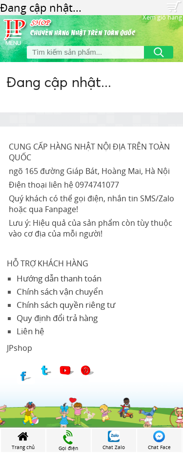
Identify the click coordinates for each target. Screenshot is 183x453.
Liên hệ (30, 331)
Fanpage (60, 209)
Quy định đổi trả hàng (57, 318)
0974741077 (97, 184)
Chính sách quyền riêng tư (66, 304)
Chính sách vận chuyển (60, 291)
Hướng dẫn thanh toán (59, 278)
